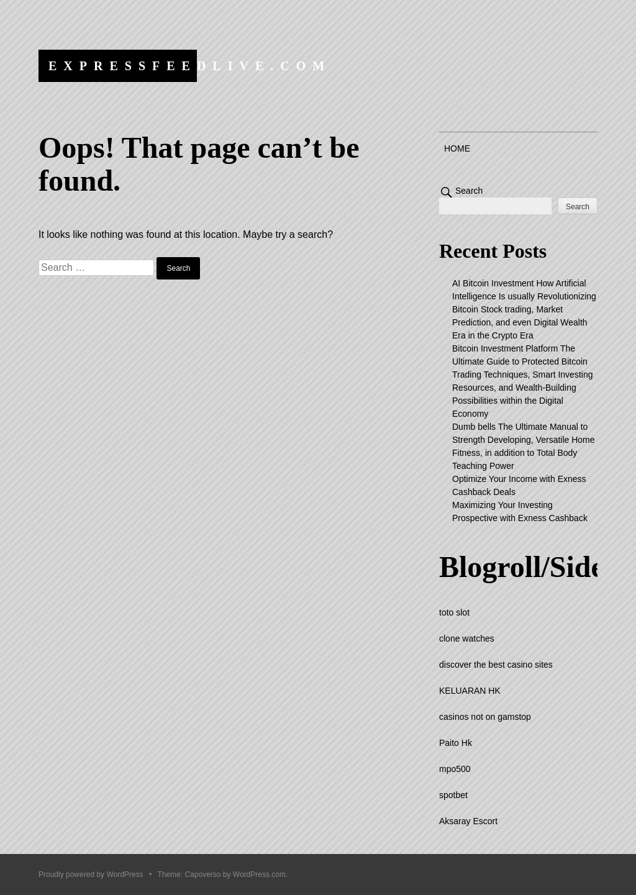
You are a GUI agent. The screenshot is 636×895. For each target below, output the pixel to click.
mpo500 (455, 769)
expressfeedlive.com (189, 66)
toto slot (454, 612)
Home (457, 148)
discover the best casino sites (496, 665)
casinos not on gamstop (485, 717)
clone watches (466, 638)
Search (469, 191)
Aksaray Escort (468, 821)
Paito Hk (455, 743)
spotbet (453, 795)
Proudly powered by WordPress (91, 874)
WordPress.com (259, 874)
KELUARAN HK (470, 691)
